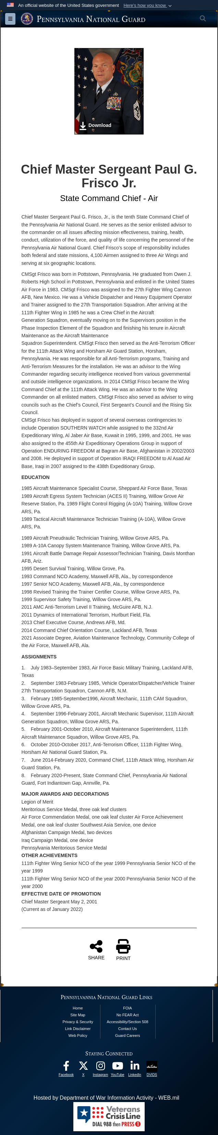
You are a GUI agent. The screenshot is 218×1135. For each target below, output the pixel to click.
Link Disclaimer (78, 1029)
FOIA (127, 1008)
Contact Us (127, 1029)
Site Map (77, 1015)
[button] (148, 5)
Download (95, 126)
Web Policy (78, 1035)
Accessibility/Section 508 (127, 1022)
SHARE (96, 949)
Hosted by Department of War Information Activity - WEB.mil (106, 1098)
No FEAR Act (128, 1015)
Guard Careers (127, 1035)
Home (78, 1008)
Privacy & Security (77, 1022)
